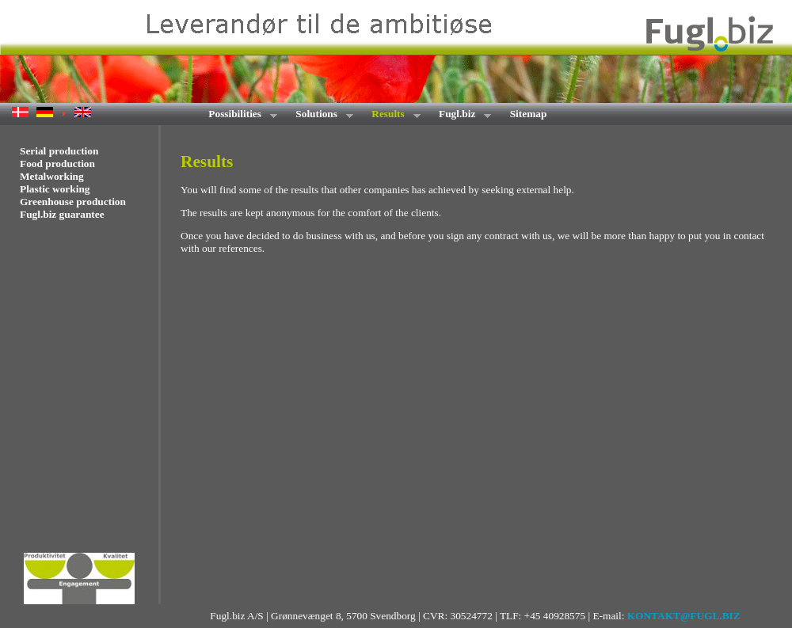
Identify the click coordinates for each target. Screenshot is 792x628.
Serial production (59, 151)
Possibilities (237, 115)
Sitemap (528, 114)
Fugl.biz (460, 115)
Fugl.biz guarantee (62, 214)
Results (391, 115)
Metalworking (52, 176)
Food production (57, 163)
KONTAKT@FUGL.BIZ (684, 616)
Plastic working (54, 189)
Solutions (319, 115)
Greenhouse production (73, 201)
